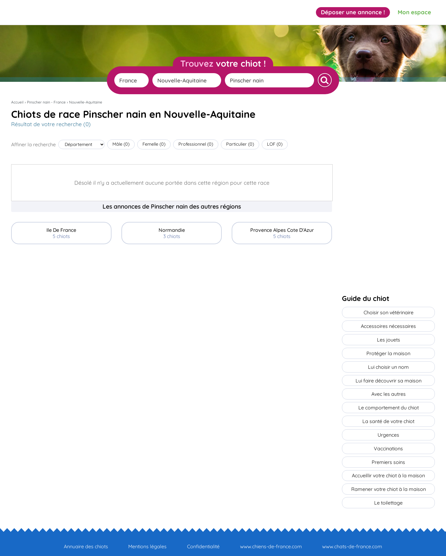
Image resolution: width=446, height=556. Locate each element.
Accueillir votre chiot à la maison (388, 468)
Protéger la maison (388, 351)
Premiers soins (388, 455)
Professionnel (195, 144)
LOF (274, 144)
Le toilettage (388, 494)
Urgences (388, 429)
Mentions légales (147, 538)
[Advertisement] (172, 295)
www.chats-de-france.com (352, 538)
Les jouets (388, 338)
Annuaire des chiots (86, 538)
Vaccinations (388, 442)
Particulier (240, 144)
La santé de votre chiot (388, 416)
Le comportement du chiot (388, 403)
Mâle (120, 144)
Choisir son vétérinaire (388, 312)
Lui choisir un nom (388, 364)
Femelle (153, 144)
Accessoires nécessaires (388, 325)
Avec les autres (388, 390)
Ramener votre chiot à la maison (388, 481)
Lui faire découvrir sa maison (389, 377)
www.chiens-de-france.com (271, 538)
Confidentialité (203, 538)
